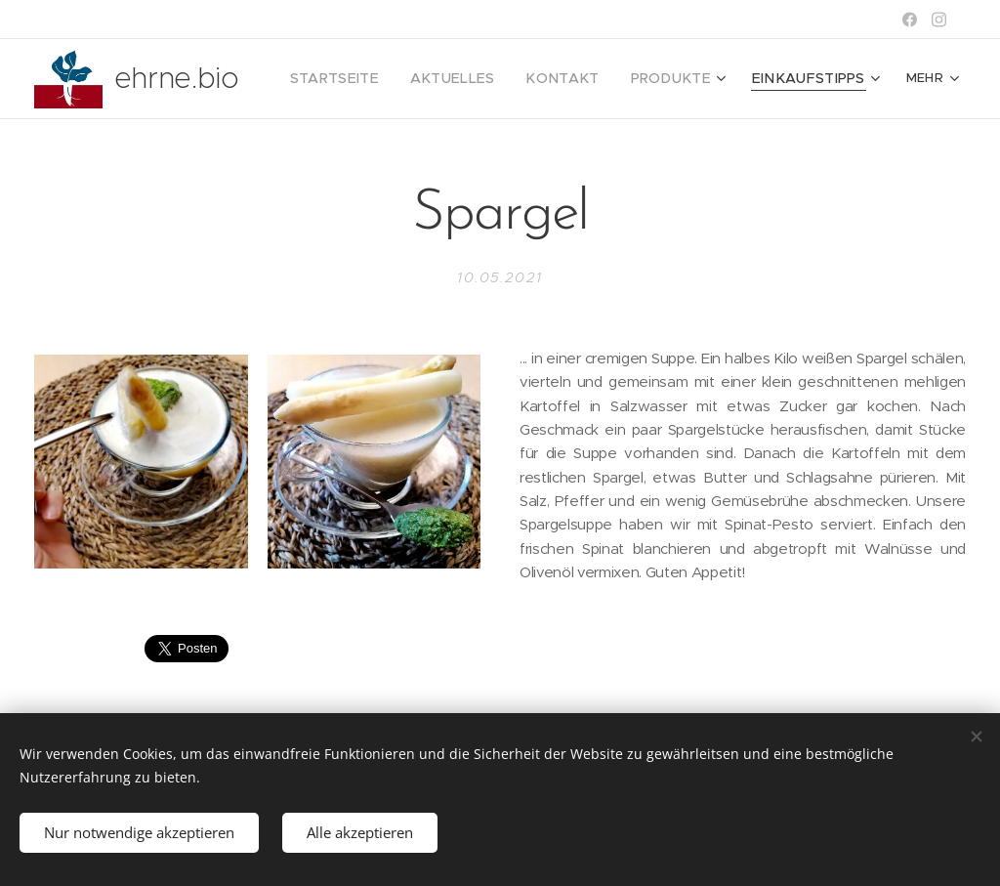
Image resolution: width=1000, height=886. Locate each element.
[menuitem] (379, 79)
